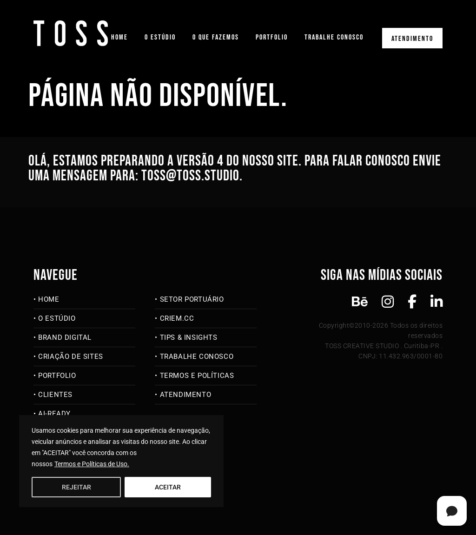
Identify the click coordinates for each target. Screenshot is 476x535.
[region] (121, 461)
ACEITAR (168, 487)
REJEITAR (76, 487)
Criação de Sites (70, 356)
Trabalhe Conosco (334, 37)
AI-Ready (54, 414)
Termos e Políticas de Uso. (91, 464)
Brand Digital (65, 337)
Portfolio (272, 37)
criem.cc (177, 318)
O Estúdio (160, 37)
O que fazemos (215, 37)
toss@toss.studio (190, 176)
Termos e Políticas (197, 375)
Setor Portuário (192, 299)
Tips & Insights (189, 337)
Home (119, 37)
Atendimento (412, 38)
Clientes (55, 394)
